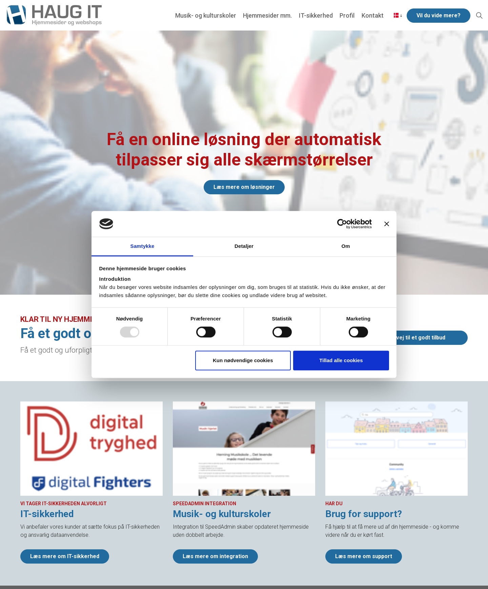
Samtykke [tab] (142, 246)
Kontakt (372, 15)
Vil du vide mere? (438, 15)
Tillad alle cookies (341, 360)
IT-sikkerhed (316, 15)
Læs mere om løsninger (244, 187)
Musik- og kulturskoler (206, 15)
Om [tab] (345, 246)
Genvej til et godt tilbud (416, 338)
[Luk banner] (386, 223)
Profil (347, 15)
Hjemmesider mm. (267, 15)
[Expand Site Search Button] (479, 15)
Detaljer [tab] (244, 246)
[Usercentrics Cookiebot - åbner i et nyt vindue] (342, 224)
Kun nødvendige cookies (243, 360)
